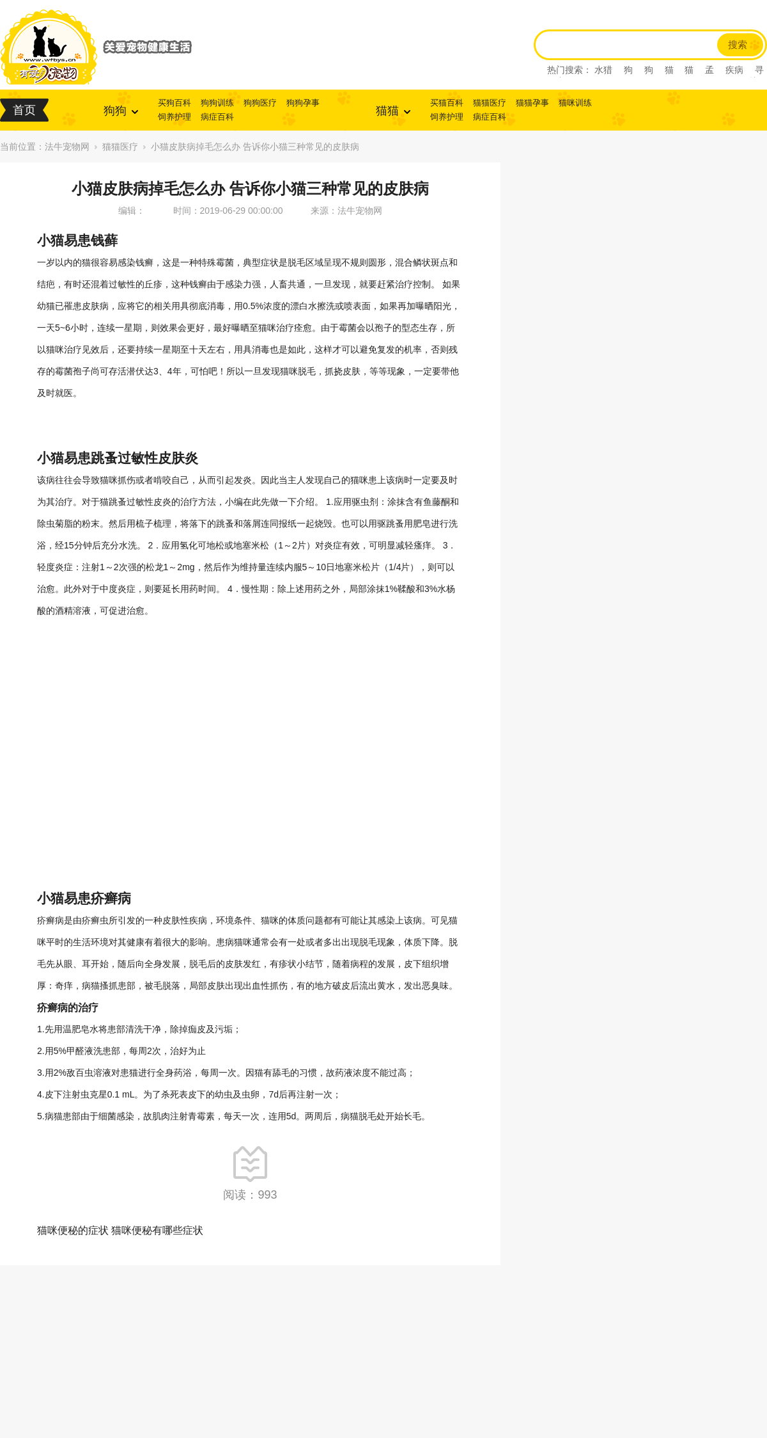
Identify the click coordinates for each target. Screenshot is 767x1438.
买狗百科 (174, 103)
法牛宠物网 (67, 146)
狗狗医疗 (260, 103)
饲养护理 (174, 117)
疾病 (734, 70)
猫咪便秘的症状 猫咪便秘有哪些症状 (120, 1230)
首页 (24, 110)
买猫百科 (446, 103)
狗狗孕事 (303, 103)
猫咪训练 (575, 103)
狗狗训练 (217, 103)
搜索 (737, 45)
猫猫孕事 (532, 103)
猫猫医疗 (489, 103)
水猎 (603, 70)
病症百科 (217, 117)
